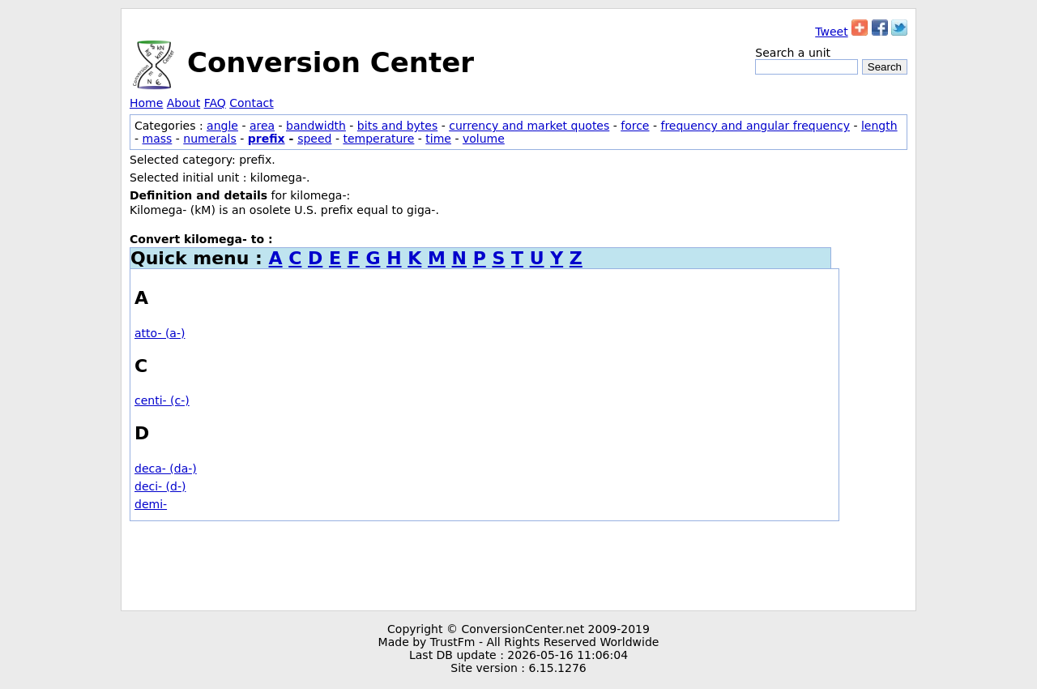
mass (158, 138)
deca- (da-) (165, 468)
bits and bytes (397, 125)
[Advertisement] (518, 565)
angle (222, 125)
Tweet (831, 31)
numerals (210, 138)
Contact (251, 102)
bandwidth (316, 125)
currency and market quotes (529, 125)
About (183, 102)
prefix (266, 138)
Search (885, 67)
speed (314, 138)
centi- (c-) (162, 400)
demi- (150, 504)
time (438, 138)
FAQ (215, 102)
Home (146, 102)
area (262, 125)
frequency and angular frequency (755, 125)
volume (484, 138)
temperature (378, 138)
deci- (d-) (160, 486)
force (635, 125)
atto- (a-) (159, 333)
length (879, 125)
